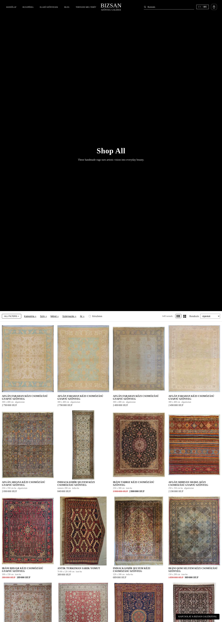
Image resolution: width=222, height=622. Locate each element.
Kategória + (30, 316)
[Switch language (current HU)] (202, 7)
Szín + (43, 316)
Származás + (69, 316)
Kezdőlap (11, 7)
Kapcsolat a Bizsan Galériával (197, 616)
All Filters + (11, 316)
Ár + (82, 316)
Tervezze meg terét (86, 7)
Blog (66, 7)
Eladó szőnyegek (49, 7)
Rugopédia (28, 7)
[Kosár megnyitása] (214, 7)
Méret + (55, 316)
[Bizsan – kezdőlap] (111, 7)
